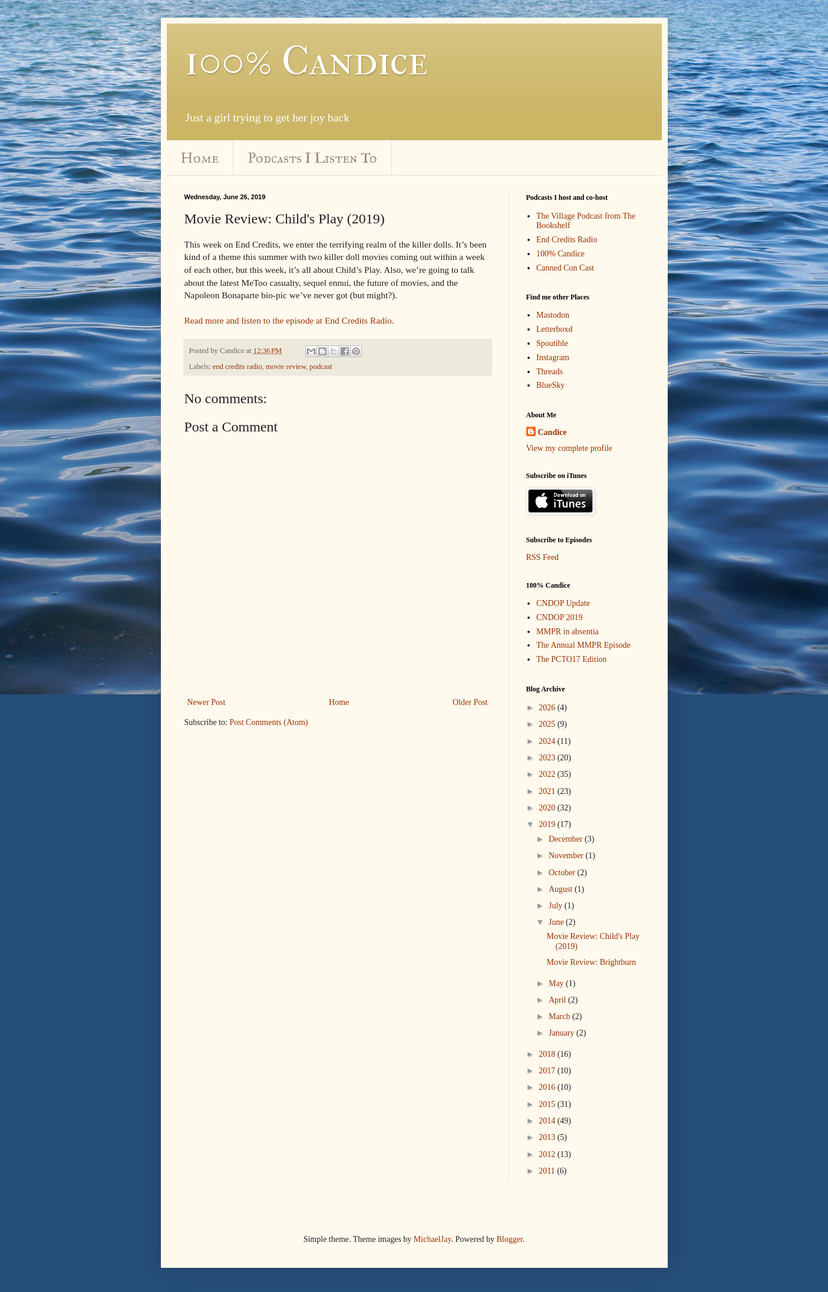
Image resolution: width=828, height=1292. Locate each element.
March (560, 1016)
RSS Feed (542, 557)
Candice (552, 432)
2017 (548, 1070)
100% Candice (306, 61)
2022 (548, 774)
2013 (548, 1137)
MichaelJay (432, 1239)
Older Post (470, 702)
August (562, 889)
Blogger (509, 1239)
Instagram (552, 357)
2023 (548, 757)
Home (200, 158)
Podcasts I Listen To (312, 158)
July (557, 905)
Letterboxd (554, 329)
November (567, 855)
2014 (548, 1120)
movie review (286, 366)
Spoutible (552, 343)
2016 (548, 1087)
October (563, 872)
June (557, 922)
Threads (549, 371)
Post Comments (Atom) (269, 722)
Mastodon (552, 315)
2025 (548, 724)
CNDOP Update (563, 603)
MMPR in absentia (567, 631)
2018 (548, 1054)
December (567, 839)
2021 (548, 791)
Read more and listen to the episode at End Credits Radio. (289, 320)
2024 (548, 741)
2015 (548, 1104)
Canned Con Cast (565, 267)
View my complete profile (569, 448)
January (562, 1033)
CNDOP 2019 (559, 617)
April (558, 1000)
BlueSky (550, 385)
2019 (548, 824)
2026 (548, 707)
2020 (548, 807)
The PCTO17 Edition (571, 659)
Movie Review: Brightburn (591, 962)
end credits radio (237, 366)
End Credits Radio (566, 239)
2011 (548, 1170)
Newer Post (206, 702)
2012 (548, 1154)
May (557, 983)
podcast (320, 366)
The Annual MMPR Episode (583, 645)
